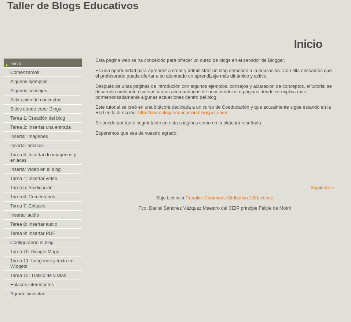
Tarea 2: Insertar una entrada (40, 127)
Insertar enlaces (27, 145)
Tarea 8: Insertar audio (33, 224)
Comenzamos (24, 72)
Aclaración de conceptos (35, 99)
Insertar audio (24, 215)
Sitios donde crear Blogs (35, 109)
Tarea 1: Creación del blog (37, 118)
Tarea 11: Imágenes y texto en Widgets (41, 263)
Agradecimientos (27, 293)
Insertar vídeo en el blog (35, 169)
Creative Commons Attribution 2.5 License (229, 198)
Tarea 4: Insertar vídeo (33, 178)
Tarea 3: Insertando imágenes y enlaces (43, 157)
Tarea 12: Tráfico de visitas (38, 275)
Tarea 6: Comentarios (32, 196)
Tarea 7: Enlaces (27, 206)
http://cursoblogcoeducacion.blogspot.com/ (182, 112)
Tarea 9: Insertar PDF (32, 233)
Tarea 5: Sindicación (31, 187)
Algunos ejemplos (28, 81)
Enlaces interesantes (32, 284)
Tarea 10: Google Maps (34, 251)
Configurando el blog (32, 242)
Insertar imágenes (29, 136)
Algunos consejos (28, 90)
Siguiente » (322, 187)
